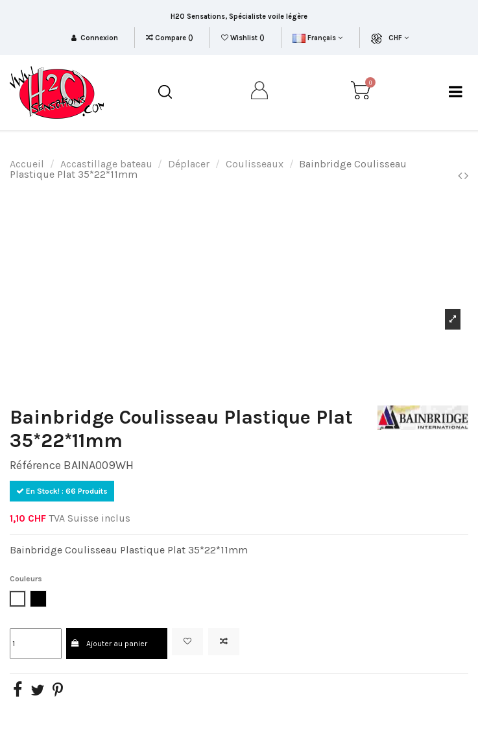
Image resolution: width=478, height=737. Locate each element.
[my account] (260, 92)
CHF (398, 38)
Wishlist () (244, 38)
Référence (35, 465)
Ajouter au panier (109, 643)
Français (317, 38)
